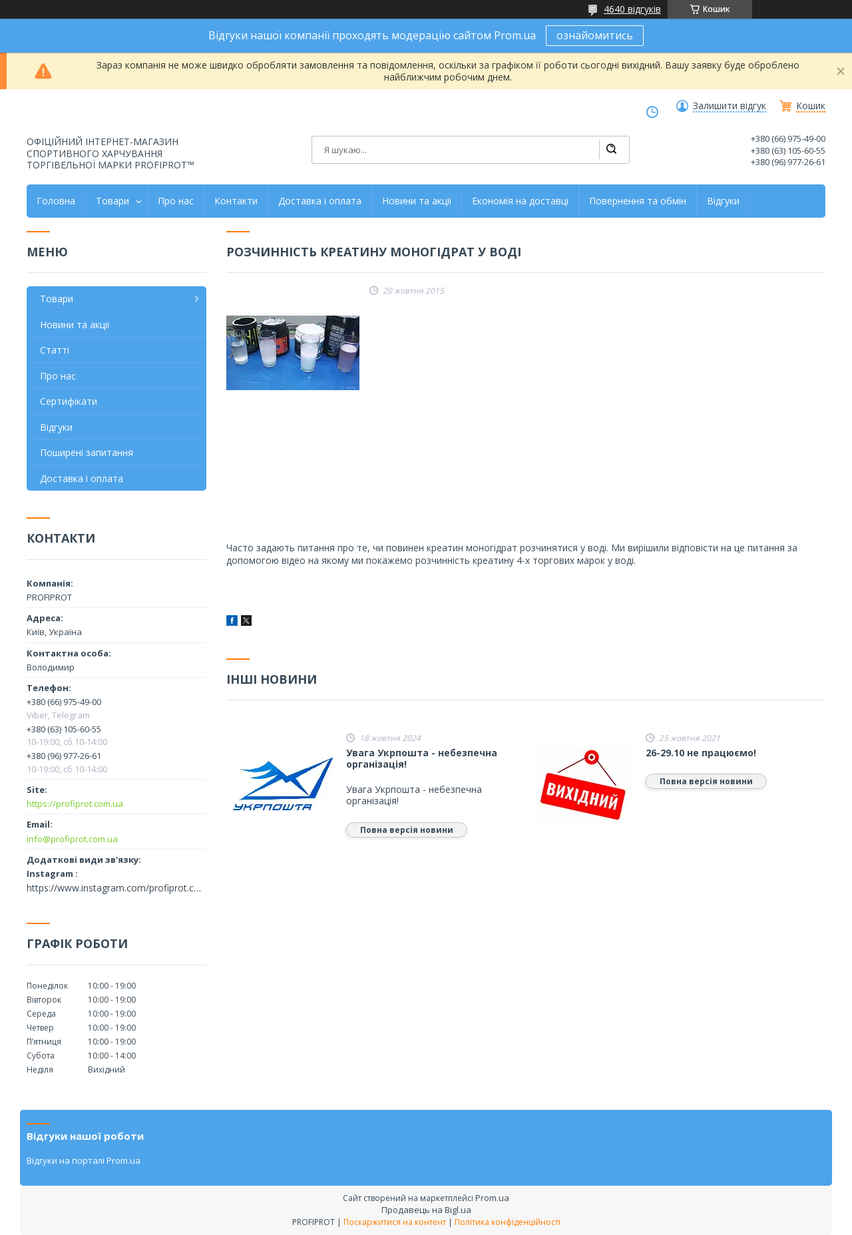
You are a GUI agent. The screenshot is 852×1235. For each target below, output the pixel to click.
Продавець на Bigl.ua (426, 1210)
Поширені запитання (86, 452)
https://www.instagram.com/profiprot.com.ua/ (116, 888)
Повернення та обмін (637, 201)
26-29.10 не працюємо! (701, 753)
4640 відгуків (632, 9)
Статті (54, 350)
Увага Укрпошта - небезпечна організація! (421, 758)
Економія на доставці (520, 201)
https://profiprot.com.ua (75, 803)
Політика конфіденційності (507, 1222)
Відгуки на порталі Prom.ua (83, 1160)
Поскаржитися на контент (394, 1222)
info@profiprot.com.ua (72, 839)
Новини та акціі (416, 201)
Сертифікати (68, 401)
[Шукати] (611, 149)
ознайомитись (594, 35)
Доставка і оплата (319, 201)
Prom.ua (492, 1198)
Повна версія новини (406, 830)
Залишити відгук (729, 106)
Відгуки (723, 201)
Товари (112, 201)
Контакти (236, 201)
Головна (56, 201)
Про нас (176, 201)
